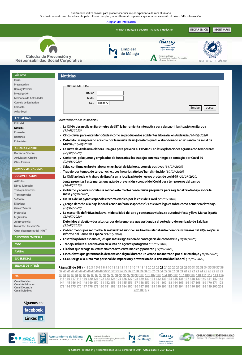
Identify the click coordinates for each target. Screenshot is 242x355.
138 (192, 279)
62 (153, 271)
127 (129, 279)
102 (153, 275)
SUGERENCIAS (23, 259)
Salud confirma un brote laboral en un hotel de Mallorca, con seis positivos (113, 166)
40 (64, 271)
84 (76, 275)
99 (136, 275)
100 (141, 275)
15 (129, 267)
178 (90, 286)
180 (101, 286)
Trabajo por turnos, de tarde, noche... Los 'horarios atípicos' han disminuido (114, 171)
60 (145, 271)
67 (173, 271)
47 (93, 271)
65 (165, 271)
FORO (18, 244)
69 (181, 271)
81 (64, 275)
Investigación (21, 94)
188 (146, 286)
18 (141, 267)
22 (157, 267)
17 (137, 267)
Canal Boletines (23, 291)
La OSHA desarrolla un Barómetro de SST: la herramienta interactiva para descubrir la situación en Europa (134, 126)
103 (158, 275)
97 (128, 275)
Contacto (19, 107)
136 (180, 279)
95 (120, 275)
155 (124, 282)
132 (158, 279)
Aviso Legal (20, 112)
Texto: (90, 98)
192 (169, 286)
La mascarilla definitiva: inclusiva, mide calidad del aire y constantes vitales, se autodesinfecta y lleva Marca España (140, 213)
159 (146, 282)
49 (101, 271)
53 (117, 271)
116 (67, 279)
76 (209, 271)
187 (141, 286)
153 (112, 282)
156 (129, 282)
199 (209, 286)
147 (78, 282)
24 (165, 267)
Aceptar (111, 22)
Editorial (19, 123)
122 (101, 279)
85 (80, 275)
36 (214, 267)
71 (189, 271)
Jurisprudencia (22, 222)
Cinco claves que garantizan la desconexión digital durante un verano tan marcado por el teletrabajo (131, 254)
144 (61, 282)
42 (72, 271)
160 (152, 282)
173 (61, 286)
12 (117, 267)
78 (217, 271)
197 (197, 286)
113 (215, 275)
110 (198, 275)
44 (80, 271)
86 (84, 275)
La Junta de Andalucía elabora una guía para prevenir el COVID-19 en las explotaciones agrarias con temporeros (138, 149)
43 (76, 271)
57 (133, 271)
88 (92, 275)
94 (116, 275)
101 (147, 275)
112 (209, 275)
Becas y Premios (23, 89)
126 (124, 279)
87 (88, 275)
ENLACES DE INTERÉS (27, 266)
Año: (91, 103)
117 (73, 279)
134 (169, 279)
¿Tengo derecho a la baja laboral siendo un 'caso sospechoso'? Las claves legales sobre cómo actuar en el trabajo (139, 204)
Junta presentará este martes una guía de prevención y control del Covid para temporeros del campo (131, 181)
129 (141, 279)
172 (220, 282)
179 (95, 286)
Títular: (90, 93)
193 (175, 286)
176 (78, 286)
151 (101, 282)
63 (157, 271)
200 (214, 286)
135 (175, 279)
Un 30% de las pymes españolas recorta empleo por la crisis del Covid (110, 199)
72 (193, 271)
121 (95, 279)
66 (169, 271)
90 (100, 275)
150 (95, 282)
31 (193, 267)
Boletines (19, 137)
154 (118, 282)
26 (173, 267)
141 (209, 279)
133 (163, 279)
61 (149, 271)
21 (153, 267)
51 (109, 271)
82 (68, 275)
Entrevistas (20, 141)
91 (104, 275)
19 (145, 267)
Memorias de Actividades (28, 98)
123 (107, 279)
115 (61, 279)
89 (96, 275)
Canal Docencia (23, 288)
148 (84, 282)
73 (197, 271)
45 (84, 271)
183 (118, 286)
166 (186, 282)
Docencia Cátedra (24, 153)
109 (192, 275)
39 (60, 271)
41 (68, 271)
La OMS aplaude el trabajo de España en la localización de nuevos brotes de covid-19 (120, 176)
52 (113, 271)
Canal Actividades (24, 284)
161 (158, 282)
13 (121, 267)
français (131, 30)
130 (146, 279)
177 (84, 286)
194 (180, 286)
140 (203, 279)
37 (218, 267)
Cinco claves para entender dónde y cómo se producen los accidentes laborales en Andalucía (126, 135)
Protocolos (20, 213)
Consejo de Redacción (26, 103)
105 (170, 275)
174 (67, 286)
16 (133, 267)
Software (19, 199)
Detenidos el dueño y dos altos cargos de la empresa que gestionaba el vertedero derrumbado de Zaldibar (135, 221)
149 (90, 282)
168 (197, 282)
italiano (155, 30)
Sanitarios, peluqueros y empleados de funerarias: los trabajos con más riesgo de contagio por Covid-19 (133, 158)
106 (175, 275)
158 (141, 282)
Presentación (21, 85)
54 (121, 271)
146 (73, 282)
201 (220, 286)
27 (177, 267)
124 (112, 279)
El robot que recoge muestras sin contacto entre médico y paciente (108, 249)
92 (108, 275)
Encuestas (19, 132)
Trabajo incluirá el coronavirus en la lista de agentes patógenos (105, 244)
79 (221, 271)
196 (192, 286)
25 (169, 267)
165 (180, 282)
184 (124, 286)
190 (158, 286)
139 (197, 279)
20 (149, 267)
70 (185, 271)
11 (113, 267)
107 (181, 275)
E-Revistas (19, 204)
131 (152, 279)
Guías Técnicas (22, 208)
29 (185, 267)
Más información (126, 22)
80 (60, 275)
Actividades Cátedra (25, 158)
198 (203, 286)
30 (189, 267)
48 (97, 271)
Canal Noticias (22, 281)
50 (105, 271)
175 (73, 286)
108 (187, 275)
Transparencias (22, 195)
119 (84, 279)
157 (135, 282)
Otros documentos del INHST (30, 231)
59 (141, 271)
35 (210, 267)
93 (112, 275)
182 (112, 286)
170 (209, 282)
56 (129, 271)
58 (137, 271)
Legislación (20, 217)
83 (72, 275)
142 (214, 279)
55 (125, 271)
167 (192, 282)
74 (201, 271)
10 (109, 267)
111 (204, 275)
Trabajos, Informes (24, 190)
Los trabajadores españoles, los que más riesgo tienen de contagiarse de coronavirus (120, 239)
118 (78, 279)
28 (181, 267)
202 (136, 290)
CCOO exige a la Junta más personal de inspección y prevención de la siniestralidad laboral (124, 259)
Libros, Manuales (23, 186)
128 (135, 279)
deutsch (143, 30)
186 (135, 286)
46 (89, 271)
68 (177, 271)
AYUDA (19, 252)
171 (214, 282)
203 (141, 290)
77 (213, 271)
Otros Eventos (22, 162)
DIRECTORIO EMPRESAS (28, 237)
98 (132, 275)
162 (163, 282)
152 (107, 282)
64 (161, 271)
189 (152, 286)
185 (129, 286)
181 (107, 286)
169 (203, 282)
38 (222, 267)
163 (169, 282)
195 (186, 286)
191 (163, 286)
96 (124, 275)
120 (90, 279)
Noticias (18, 128)
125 (118, 279)
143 (220, 279)
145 (67, 282)
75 (205, 271)
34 (205, 267)
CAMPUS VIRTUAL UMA (29, 169)
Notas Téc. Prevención (26, 226)
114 (221, 275)
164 (175, 282)
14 (125, 267)
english (120, 30)
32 (197, 267)
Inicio (17, 80)
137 (186, 279)
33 (201, 267)
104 (164, 275)
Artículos (19, 181)
